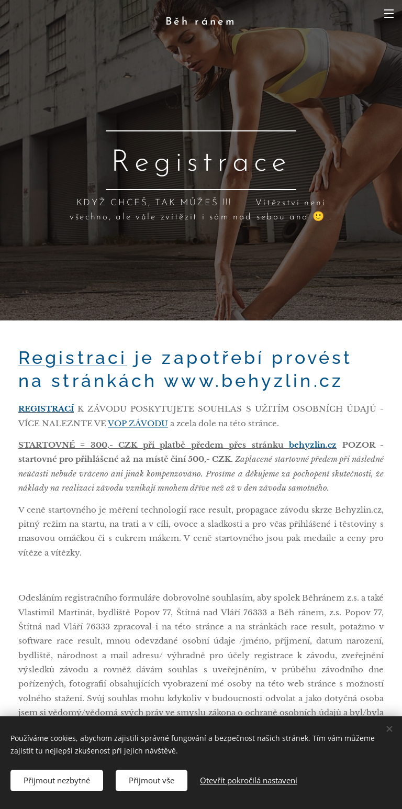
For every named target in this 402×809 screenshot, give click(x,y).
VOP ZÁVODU (138, 423)
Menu (389, 13)
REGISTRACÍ (46, 409)
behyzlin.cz (313, 445)
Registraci (72, 357)
